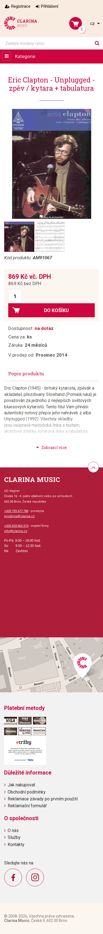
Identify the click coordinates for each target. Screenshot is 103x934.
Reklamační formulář (27, 805)
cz (93, 23)
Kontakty (16, 844)
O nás (13, 830)
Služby (14, 837)
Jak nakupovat (21, 784)
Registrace (20, 6)
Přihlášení (49, 6)
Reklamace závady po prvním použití (43, 798)
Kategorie (25, 56)
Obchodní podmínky (27, 792)
